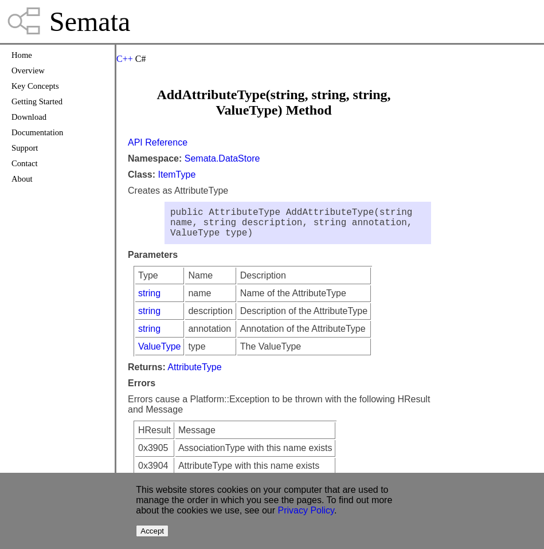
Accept (152, 531)
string (149, 300)
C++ (124, 59)
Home (21, 55)
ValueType (159, 353)
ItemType (176, 174)
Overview (28, 70)
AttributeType (194, 374)
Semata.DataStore (222, 158)
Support (24, 147)
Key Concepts (35, 86)
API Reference (157, 142)
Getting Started (36, 101)
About (22, 178)
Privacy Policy (306, 510)
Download (28, 116)
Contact (24, 163)
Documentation (37, 132)
